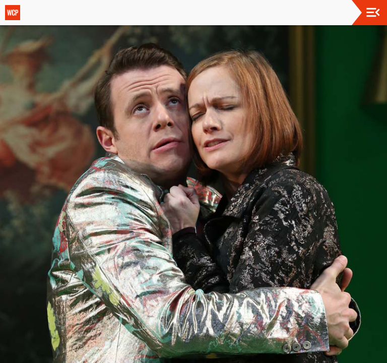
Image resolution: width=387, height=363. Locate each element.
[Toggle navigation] (373, 12)
